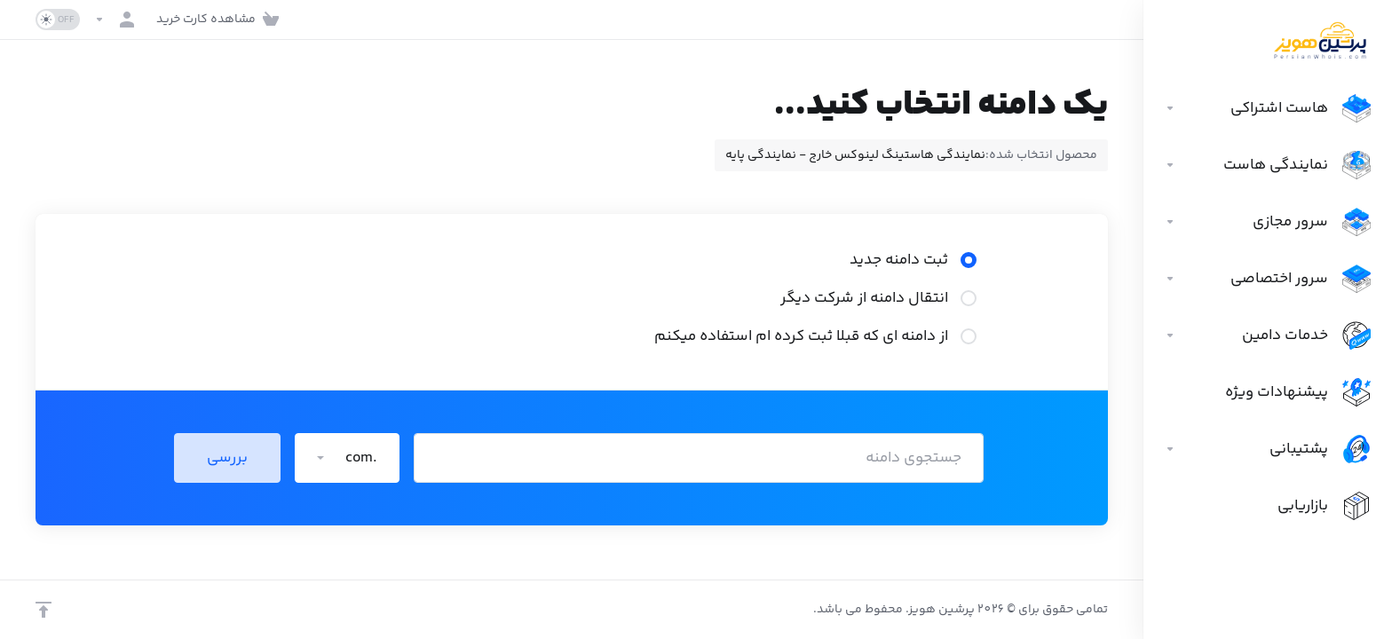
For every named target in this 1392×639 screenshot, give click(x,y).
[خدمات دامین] (1267, 335)
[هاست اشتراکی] (1267, 108)
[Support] (1267, 449)
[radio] (969, 260)
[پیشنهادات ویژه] (1267, 392)
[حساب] (118, 20)
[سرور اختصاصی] (1267, 278)
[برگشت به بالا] (43, 610)
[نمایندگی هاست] (1267, 165)
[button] (347, 458)
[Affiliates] (1267, 505)
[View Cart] (221, 20)
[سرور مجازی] (1267, 221)
